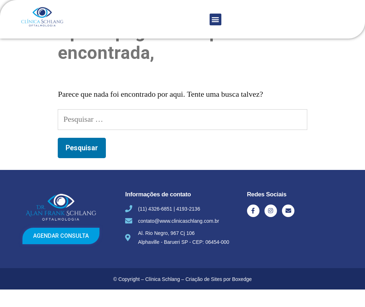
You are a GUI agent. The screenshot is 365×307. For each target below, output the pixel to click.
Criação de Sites (203, 297)
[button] (215, 19)
